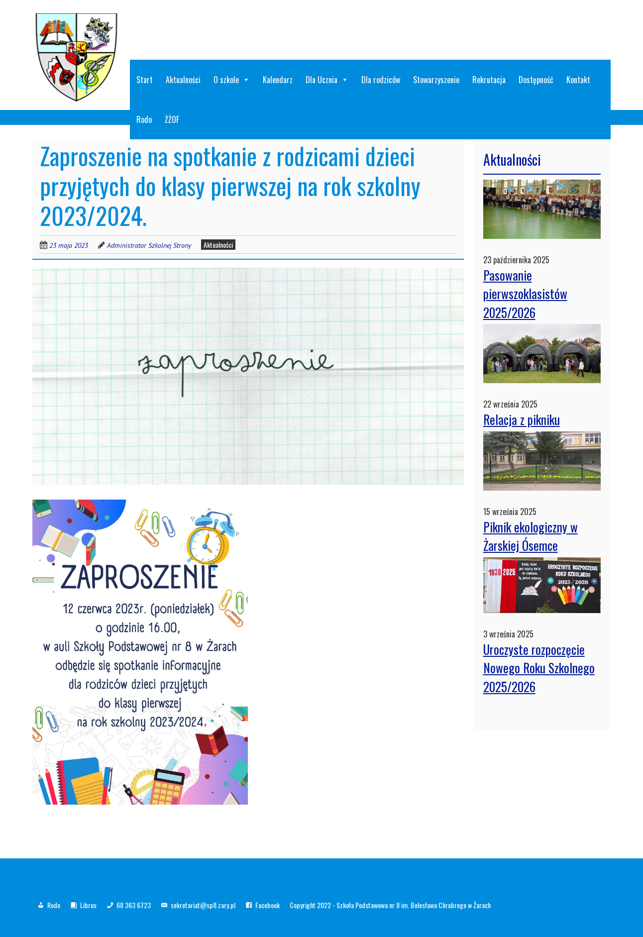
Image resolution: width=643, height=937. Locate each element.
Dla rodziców (380, 80)
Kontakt (578, 80)
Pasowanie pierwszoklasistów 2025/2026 (525, 293)
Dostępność (536, 80)
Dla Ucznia (327, 80)
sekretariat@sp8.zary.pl (203, 905)
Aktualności (183, 80)
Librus (88, 905)
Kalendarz (278, 80)
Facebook (267, 905)
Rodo (144, 119)
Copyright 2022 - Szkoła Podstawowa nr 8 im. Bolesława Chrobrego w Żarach (390, 905)
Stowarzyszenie (436, 80)
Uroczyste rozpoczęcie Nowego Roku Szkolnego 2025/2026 (539, 668)
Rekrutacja (489, 80)
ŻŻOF (172, 119)
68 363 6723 (133, 905)
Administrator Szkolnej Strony (149, 245)
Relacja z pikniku (521, 419)
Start (144, 80)
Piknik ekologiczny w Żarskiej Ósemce (530, 536)
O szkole (232, 80)
